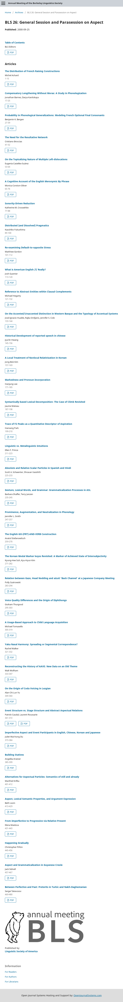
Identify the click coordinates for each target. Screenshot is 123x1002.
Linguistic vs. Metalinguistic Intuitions (26, 445)
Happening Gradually (17, 842)
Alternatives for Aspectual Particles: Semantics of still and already (42, 776)
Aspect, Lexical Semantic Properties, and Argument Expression (40, 798)
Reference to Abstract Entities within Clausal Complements (38, 291)
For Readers (10, 971)
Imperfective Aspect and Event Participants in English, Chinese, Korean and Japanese (52, 732)
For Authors (10, 976)
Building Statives (14, 754)
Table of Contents (15, 42)
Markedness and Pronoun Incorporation (27, 379)
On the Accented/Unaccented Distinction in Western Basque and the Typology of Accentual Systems (61, 313)
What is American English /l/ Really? (25, 269)
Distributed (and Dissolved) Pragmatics (27, 225)
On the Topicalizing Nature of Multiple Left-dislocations (36, 159)
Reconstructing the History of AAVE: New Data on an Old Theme (41, 666)
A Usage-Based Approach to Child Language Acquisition (36, 622)
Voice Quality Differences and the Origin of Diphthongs (36, 600)
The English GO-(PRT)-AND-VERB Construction (30, 534)
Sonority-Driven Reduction (20, 203)
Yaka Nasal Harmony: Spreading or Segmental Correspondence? (41, 644)
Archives (19, 12)
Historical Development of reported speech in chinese (35, 335)
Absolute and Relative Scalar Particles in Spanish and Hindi (38, 467)
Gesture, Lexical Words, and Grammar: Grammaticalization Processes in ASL (48, 490)
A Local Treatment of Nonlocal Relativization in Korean (36, 357)
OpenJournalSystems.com (88, 995)
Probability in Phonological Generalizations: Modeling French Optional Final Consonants (54, 115)
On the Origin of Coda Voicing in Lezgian (28, 688)
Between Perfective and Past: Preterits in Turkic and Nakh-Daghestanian (46, 887)
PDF (11, 52)
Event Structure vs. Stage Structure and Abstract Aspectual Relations (44, 710)
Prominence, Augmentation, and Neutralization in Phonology (39, 512)
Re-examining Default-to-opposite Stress (28, 247)
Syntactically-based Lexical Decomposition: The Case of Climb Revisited (45, 401)
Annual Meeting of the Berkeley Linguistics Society (35, 3)
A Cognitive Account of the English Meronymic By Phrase (37, 181)
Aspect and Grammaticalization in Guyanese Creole (33, 864)
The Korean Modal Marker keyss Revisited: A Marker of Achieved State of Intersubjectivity (56, 556)
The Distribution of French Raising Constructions (32, 71)
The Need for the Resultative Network (26, 137)
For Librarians (11, 981)
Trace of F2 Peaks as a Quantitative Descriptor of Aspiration (38, 423)
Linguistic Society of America (21, 951)
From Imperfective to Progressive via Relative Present (35, 820)
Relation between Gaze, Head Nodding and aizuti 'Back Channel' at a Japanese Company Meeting (60, 578)
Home (8, 12)
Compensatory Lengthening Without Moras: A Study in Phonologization (45, 93)
